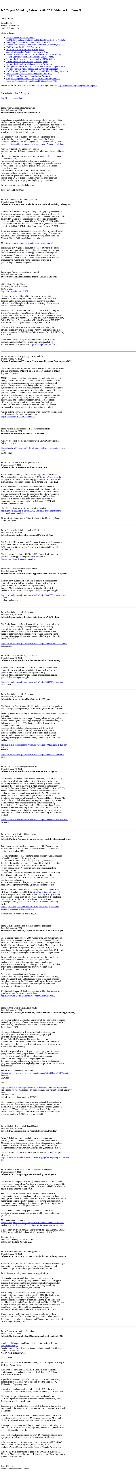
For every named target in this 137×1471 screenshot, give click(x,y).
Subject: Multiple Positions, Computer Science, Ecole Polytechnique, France (36, 839)
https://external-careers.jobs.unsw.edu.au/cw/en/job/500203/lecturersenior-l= (34, 595)
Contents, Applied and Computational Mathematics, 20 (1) (31, 81)
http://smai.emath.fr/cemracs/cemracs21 (36, 243)
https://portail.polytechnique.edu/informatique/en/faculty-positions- (30, 906)
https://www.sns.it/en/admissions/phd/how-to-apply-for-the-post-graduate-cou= (35, 1157)
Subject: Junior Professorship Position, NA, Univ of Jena (27, 535)
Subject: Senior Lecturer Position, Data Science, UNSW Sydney (30, 617)
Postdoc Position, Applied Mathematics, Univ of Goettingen (32, 69)
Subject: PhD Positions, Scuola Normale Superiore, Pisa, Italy (29, 1131)
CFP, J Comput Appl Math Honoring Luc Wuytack (28, 76)
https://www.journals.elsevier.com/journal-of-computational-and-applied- (32, 1222)
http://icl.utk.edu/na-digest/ (12, 98)
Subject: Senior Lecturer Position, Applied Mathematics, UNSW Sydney (34, 573)
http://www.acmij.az (9, 1345)
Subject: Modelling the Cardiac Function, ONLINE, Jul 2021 (29, 277)
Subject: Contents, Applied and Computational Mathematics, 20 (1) (32, 1336)
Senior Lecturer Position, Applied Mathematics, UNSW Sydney (33, 54)
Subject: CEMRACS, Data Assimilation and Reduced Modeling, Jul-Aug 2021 (36, 204)
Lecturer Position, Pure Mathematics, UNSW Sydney (29, 64)
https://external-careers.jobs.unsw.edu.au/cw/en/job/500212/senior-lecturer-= (34, 643)
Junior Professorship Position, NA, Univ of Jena (27, 52)
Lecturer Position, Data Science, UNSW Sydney (27, 61)
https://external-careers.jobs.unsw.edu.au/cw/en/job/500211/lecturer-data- (32, 754)
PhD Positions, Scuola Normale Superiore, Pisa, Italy (29, 74)
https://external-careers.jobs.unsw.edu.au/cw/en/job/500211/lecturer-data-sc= (34, 745)
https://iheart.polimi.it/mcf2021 (14, 291)
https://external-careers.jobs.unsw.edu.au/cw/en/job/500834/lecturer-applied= (34, 682)
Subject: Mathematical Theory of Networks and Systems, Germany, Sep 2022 (36, 361)
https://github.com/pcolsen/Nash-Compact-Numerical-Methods (37, 144)
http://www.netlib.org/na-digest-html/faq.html (77, 85)
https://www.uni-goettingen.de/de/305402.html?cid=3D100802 (28, 996)
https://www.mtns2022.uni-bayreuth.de (18, 417)
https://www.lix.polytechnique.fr (46, 892)
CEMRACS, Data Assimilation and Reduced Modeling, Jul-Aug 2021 (36, 40)
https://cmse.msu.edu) (52, 477)
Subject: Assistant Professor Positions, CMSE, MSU (24, 467)
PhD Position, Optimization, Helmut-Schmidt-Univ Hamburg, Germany (37, 71)
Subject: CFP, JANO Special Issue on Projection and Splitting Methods (33, 1256)
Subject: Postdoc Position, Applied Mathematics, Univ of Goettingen (32, 930)
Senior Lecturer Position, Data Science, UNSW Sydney (30, 57)
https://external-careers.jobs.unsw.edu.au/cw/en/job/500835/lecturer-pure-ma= (34, 819)
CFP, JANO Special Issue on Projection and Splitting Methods (33, 78)
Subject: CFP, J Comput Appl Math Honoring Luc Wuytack (28, 1174)
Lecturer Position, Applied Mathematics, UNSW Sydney (30, 59)
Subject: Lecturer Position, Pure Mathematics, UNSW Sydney (29, 771)
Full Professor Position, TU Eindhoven (23, 47)
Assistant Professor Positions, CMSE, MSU (25, 49)
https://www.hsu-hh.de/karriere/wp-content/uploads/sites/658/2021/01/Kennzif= (35, 1073)
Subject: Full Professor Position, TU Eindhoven (22, 433)
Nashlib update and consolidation (20, 37)
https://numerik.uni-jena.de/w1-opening (18, 559)
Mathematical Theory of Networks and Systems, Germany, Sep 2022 (35, 45)
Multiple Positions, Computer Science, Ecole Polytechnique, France (35, 66)
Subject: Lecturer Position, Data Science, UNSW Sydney (27, 699)
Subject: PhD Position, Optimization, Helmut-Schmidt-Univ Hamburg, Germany (38, 1012)
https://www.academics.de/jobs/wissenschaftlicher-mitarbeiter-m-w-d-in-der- (34, 1087)
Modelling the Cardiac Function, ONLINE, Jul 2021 (28, 42)
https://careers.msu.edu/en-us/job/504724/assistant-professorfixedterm (31, 511)
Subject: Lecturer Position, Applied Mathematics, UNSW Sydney (30, 660)
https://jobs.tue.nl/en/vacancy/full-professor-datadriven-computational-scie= (33, 448)
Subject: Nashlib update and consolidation (20, 113)
